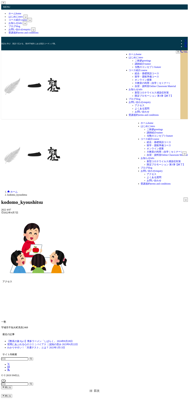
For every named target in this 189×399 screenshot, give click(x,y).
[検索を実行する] (31, 359)
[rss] (186, 46)
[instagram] (186, 43)
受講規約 (23, 32)
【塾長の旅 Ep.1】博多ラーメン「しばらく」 (40, 341)
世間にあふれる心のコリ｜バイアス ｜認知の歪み (42, 344)
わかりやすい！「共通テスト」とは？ (36, 347)
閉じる (6, 387)
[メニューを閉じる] (3, 2)
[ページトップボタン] (3, 380)
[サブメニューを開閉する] (25, 17)
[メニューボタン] (178, 52)
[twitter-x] (186, 41)
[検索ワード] (14, 359)
